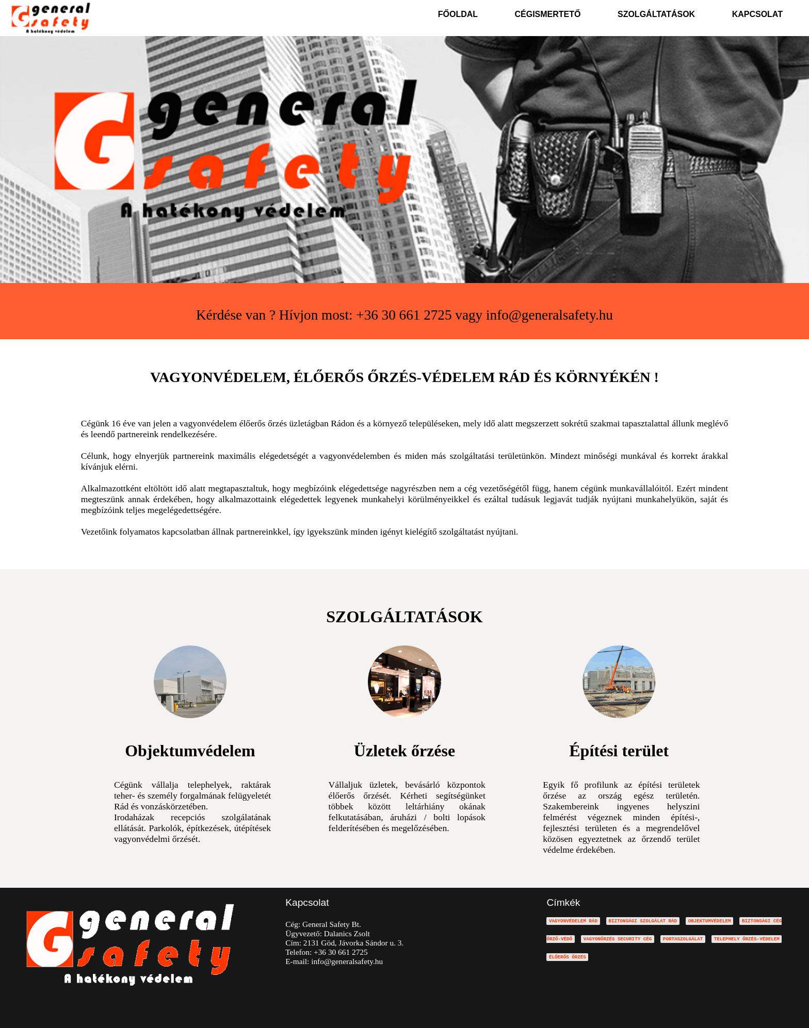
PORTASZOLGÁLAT (683, 939)
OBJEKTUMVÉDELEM (709, 921)
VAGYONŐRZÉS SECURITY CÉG (618, 939)
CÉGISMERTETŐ (548, 14)
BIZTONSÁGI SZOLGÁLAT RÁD (643, 921)
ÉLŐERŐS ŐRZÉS (567, 957)
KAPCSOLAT (757, 14)
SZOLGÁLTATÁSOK (656, 14)
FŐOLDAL (458, 14)
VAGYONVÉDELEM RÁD (573, 921)
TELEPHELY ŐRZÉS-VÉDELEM (747, 939)
